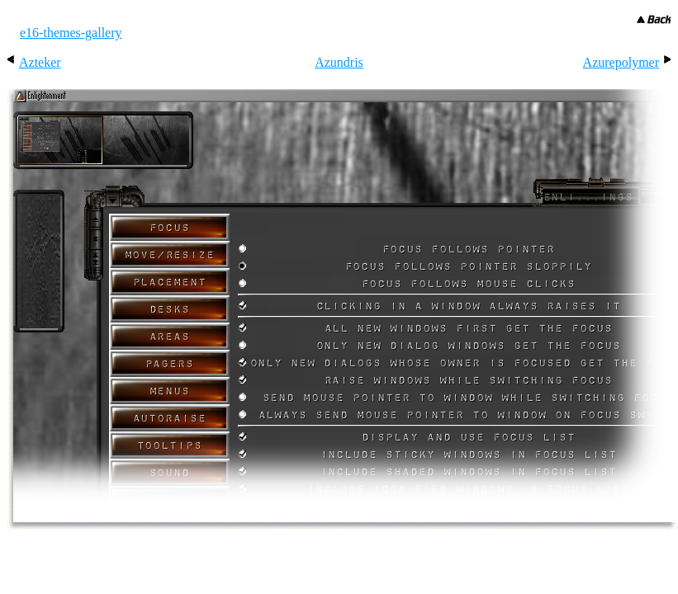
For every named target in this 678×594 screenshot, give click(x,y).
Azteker (40, 62)
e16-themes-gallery (71, 33)
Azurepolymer (621, 62)
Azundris (339, 62)
